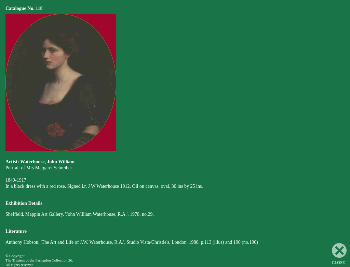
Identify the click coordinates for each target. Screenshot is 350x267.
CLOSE (339, 254)
